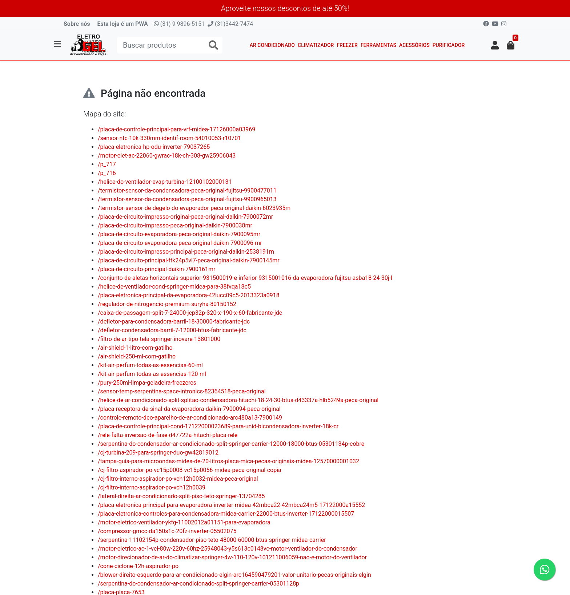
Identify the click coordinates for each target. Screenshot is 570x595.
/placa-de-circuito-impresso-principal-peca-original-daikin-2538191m (186, 251)
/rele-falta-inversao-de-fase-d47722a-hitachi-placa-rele (167, 435)
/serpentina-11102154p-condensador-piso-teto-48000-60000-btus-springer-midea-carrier (212, 539)
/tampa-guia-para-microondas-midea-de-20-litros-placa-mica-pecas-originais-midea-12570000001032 (228, 461)
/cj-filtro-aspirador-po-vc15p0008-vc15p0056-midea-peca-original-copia (189, 470)
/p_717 (107, 164)
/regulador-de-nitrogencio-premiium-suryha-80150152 (167, 304)
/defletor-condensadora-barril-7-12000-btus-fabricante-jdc (172, 330)
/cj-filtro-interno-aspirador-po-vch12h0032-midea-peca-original (178, 478)
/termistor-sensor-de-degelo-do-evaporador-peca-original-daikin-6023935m (194, 208)
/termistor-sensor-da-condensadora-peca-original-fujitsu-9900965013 (187, 199)
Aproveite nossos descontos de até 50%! (285, 8)
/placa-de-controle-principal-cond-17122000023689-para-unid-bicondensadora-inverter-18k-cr (218, 426)
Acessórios (414, 45)
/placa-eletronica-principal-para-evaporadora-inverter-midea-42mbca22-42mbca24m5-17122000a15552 (231, 504)
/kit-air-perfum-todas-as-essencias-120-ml (152, 373)
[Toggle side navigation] (58, 44)
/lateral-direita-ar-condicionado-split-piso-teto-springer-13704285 (181, 496)
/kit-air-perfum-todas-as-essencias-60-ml (150, 365)
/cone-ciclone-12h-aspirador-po (138, 566)
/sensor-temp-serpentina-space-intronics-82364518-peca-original (182, 391)
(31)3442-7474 (230, 23)
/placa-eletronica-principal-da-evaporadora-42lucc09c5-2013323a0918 (189, 295)
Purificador (449, 45)
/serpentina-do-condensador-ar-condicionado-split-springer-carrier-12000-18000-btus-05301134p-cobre (231, 443)
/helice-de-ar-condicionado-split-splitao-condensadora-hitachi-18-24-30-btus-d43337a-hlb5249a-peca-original (238, 400)
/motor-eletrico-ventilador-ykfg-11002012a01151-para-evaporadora (184, 522)
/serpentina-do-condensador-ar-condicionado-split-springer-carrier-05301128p (198, 583)
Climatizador (316, 45)
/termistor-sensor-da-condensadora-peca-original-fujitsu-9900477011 (187, 190)
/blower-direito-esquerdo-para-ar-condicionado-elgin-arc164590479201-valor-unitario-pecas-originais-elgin (234, 574)
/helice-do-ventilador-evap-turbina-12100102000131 (165, 181)
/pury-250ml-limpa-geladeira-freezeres (147, 382)
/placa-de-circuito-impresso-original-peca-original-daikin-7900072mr (185, 216)
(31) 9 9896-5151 (179, 23)
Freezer (347, 45)
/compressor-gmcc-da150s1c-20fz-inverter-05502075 (167, 531)
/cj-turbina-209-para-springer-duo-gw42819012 (158, 452)
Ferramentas (378, 45)
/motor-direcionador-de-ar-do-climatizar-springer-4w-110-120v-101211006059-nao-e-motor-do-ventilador (232, 557)
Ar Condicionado (272, 45)
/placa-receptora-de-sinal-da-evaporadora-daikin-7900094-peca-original (189, 408)
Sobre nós (77, 23)
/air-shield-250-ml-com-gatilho (137, 356)
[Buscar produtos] (169, 45)
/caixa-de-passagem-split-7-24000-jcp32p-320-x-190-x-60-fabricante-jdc (190, 312)
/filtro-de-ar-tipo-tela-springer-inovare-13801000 (159, 339)
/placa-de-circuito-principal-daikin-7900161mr (157, 269)
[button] (495, 45)
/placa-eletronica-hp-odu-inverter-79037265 (154, 146)
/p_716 (107, 173)
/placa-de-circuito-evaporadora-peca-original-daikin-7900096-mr (180, 242)
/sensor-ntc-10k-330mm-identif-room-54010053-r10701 (169, 138)
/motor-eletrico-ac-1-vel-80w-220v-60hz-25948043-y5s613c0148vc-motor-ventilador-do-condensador (227, 548)
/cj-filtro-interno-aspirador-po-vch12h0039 (151, 487)
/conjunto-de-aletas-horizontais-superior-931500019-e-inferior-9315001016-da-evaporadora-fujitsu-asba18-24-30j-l (245, 277)
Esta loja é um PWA (122, 23)
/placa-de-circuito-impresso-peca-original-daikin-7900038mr (175, 225)
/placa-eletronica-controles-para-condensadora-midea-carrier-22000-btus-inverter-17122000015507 (226, 513)
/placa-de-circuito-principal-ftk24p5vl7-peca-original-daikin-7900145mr (189, 260)
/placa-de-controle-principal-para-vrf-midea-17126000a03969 (176, 129)
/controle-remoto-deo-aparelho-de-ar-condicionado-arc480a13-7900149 (190, 417)
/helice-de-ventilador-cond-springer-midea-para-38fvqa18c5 (174, 286)
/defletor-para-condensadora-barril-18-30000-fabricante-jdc (174, 321)
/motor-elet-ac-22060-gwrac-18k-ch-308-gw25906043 (167, 155)
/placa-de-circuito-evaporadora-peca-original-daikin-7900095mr (179, 234)
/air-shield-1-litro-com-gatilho (135, 347)
